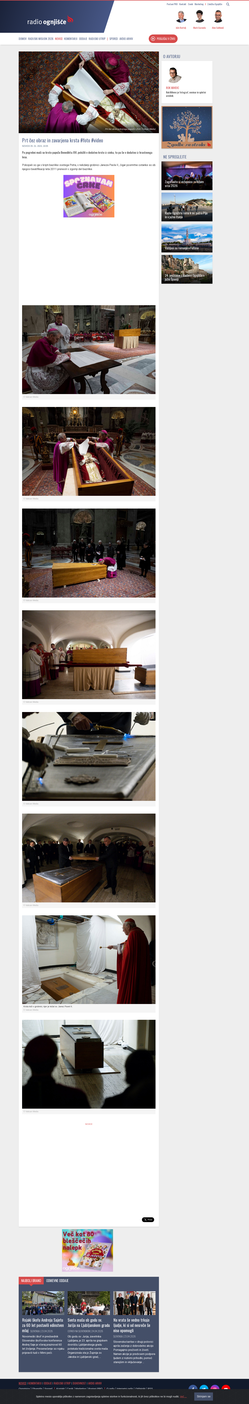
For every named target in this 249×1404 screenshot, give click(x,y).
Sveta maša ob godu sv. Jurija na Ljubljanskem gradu (89, 1322)
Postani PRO (172, 4)
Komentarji (70, 39)
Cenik (190, 4)
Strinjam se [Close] (203, 1396)
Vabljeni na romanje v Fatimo (182, 247)
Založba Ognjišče (214, 4)
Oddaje (83, 39)
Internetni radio (125, 1388)
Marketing (199, 4)
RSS (150, 1388)
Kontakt (182, 4)
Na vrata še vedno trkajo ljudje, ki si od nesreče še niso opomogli (131, 1325)
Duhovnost (79, 1383)
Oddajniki (140, 1388)
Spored (113, 39)
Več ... (183, 1396)
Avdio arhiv (126, 39)
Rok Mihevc (172, 88)
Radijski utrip (97, 39)
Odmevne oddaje (57, 1280)
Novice (59, 39)
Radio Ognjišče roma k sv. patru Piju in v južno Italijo (186, 214)
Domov (23, 39)
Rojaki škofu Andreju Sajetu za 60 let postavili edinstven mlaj (43, 1325)
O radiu (111, 1388)
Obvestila (37, 1388)
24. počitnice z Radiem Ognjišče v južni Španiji (184, 277)
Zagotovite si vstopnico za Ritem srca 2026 (184, 183)
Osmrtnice (24, 1388)
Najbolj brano (31, 1280)
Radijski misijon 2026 (40, 39)
